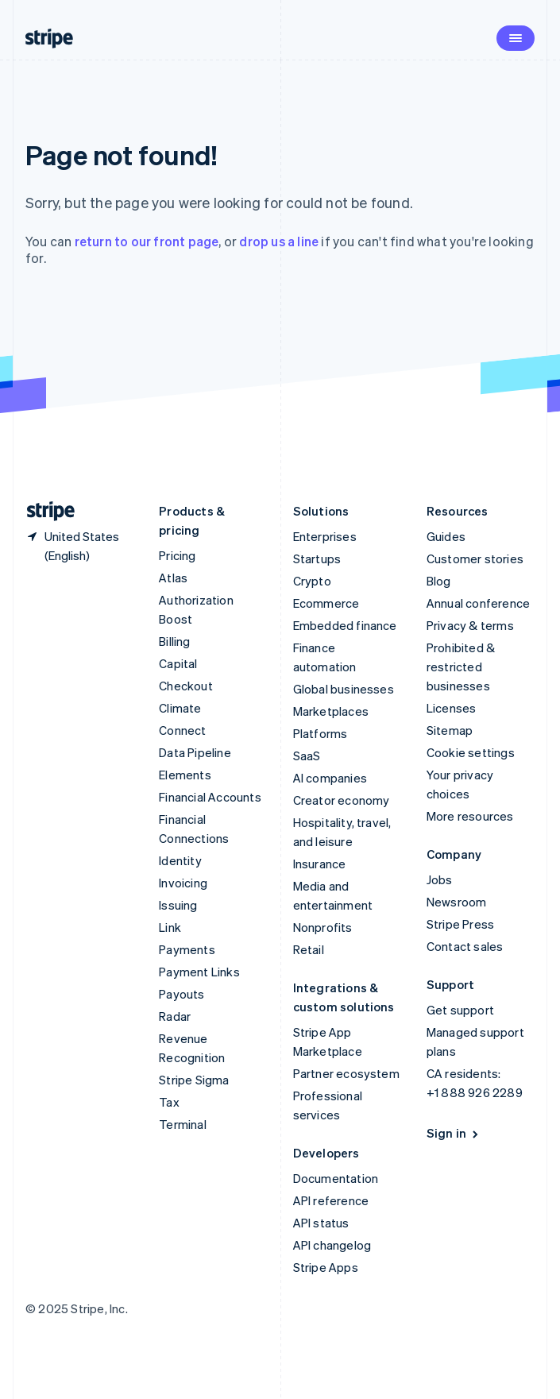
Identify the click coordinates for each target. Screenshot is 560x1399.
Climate (180, 708)
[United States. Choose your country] (79, 546)
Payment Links (199, 972)
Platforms (320, 733)
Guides (446, 536)
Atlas (173, 577)
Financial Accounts (210, 797)
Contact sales (465, 946)
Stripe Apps (325, 1267)
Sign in (454, 1133)
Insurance (319, 863)
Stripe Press (460, 924)
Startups (317, 558)
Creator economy (341, 800)
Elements (185, 775)
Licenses (452, 708)
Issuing (178, 905)
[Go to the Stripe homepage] (44, 511)
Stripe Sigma (194, 1080)
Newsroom (457, 902)
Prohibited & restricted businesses (461, 667)
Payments (187, 949)
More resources (470, 816)
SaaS (307, 755)
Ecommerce (326, 603)
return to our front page (147, 241)
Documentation (336, 1178)
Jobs (440, 879)
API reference (331, 1200)
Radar (175, 1016)
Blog (439, 581)
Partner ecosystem (346, 1073)
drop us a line (279, 241)
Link (170, 927)
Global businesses (343, 689)
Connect (182, 730)
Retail (308, 949)
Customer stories (475, 558)
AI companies (330, 778)
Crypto (312, 581)
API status (321, 1223)
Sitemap (450, 730)
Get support (460, 1010)
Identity (180, 860)
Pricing (177, 555)
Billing (174, 641)
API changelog (332, 1245)
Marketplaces (331, 711)
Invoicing (183, 883)
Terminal (183, 1124)
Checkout (186, 686)
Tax (169, 1102)
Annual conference (478, 603)
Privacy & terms (470, 625)
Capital (178, 663)
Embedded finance (345, 625)
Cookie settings (471, 752)
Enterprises (325, 536)
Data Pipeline (195, 752)
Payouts (181, 994)
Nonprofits (323, 927)
